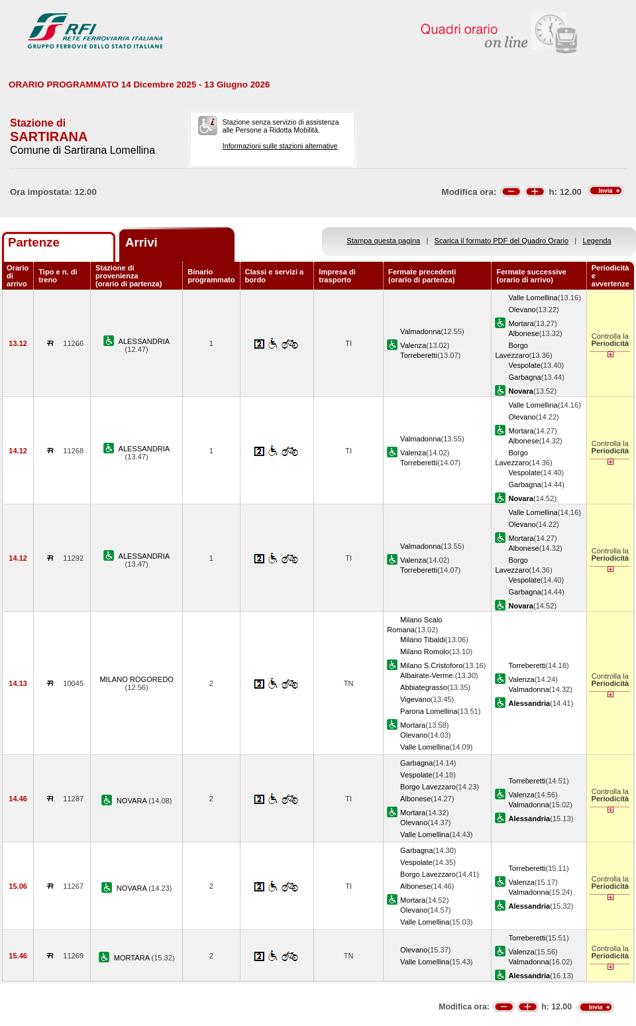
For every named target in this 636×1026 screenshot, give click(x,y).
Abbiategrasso (423, 687)
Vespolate (524, 365)
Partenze (34, 242)
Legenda (597, 241)
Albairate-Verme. (427, 675)
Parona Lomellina (428, 711)
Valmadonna (420, 331)
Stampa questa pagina (383, 241)
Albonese (523, 333)
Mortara (520, 323)
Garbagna (524, 377)
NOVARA (132, 801)
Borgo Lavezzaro (428, 787)
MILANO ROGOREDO (136, 679)
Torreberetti (418, 355)
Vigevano (415, 699)
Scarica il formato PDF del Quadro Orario (502, 241)
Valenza (413, 345)
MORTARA (133, 958)
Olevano (521, 310)
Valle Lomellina (532, 298)
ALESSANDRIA (144, 341)
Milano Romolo (424, 652)
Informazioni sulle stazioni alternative (280, 146)
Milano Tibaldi (422, 640)
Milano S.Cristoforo (431, 665)
